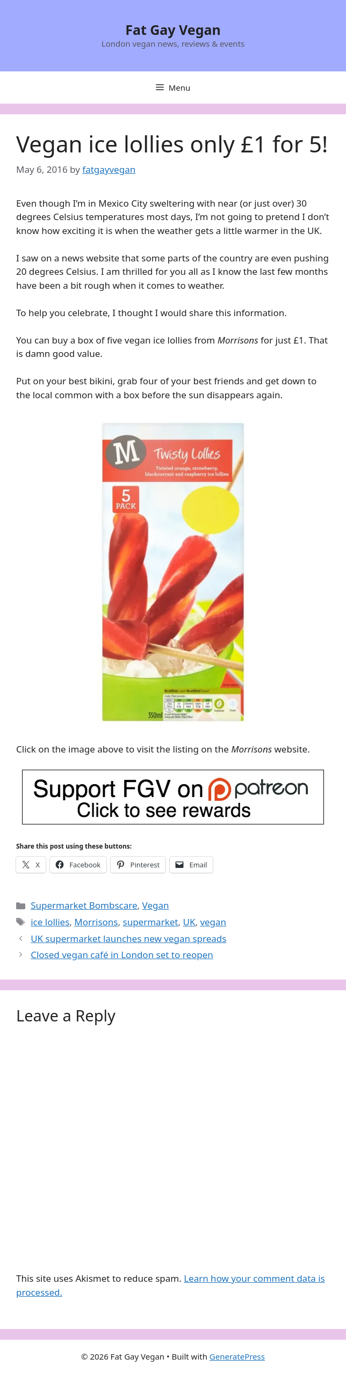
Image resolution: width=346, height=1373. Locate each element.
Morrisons (96, 922)
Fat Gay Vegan (173, 29)
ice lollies (50, 922)
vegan (213, 922)
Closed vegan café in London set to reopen (122, 954)
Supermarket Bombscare (84, 905)
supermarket (150, 922)
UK (189, 922)
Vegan (155, 905)
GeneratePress (237, 1356)
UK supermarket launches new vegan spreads (128, 938)
